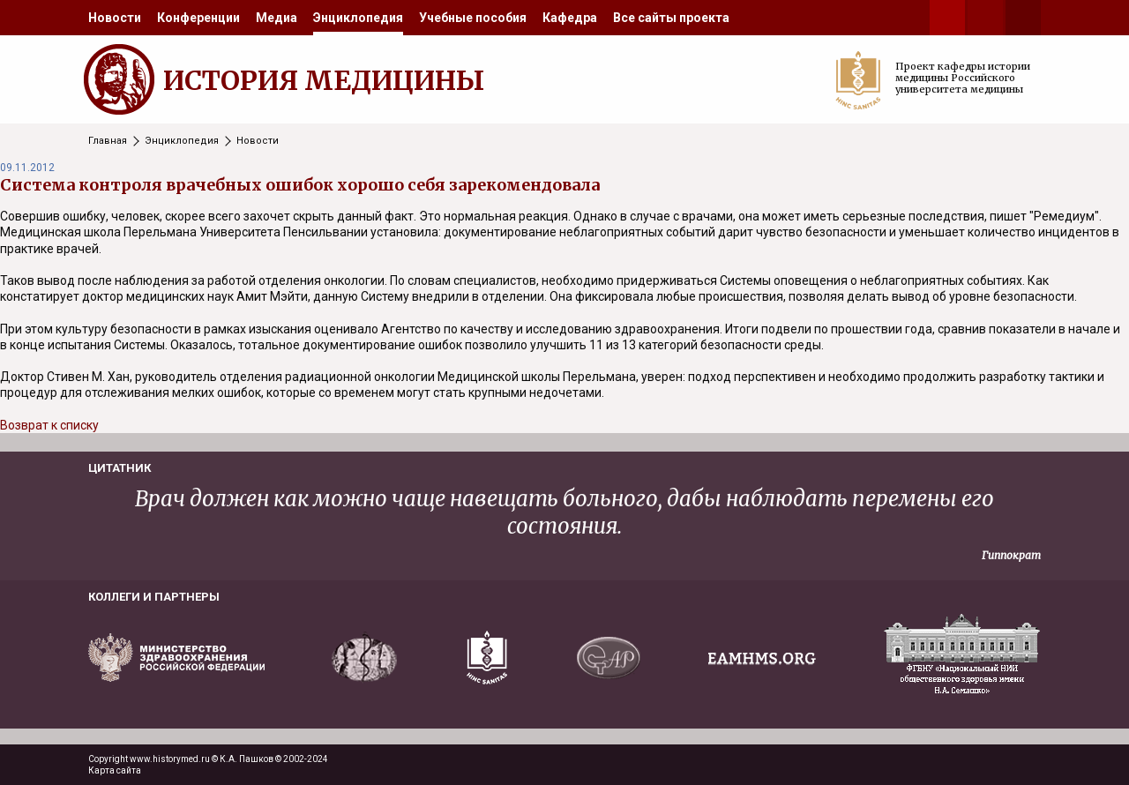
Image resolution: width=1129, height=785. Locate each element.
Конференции (198, 18)
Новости (114, 18)
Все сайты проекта (671, 18)
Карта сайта (114, 770)
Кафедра (569, 18)
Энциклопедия (358, 18)
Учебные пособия (473, 18)
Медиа (276, 18)
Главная (107, 140)
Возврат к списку (49, 425)
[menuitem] (114, 17)
